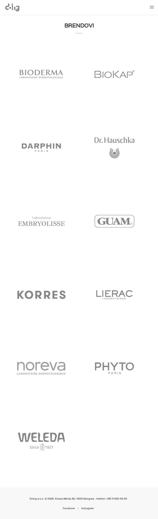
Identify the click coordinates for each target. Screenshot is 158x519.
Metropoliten (12, 7)
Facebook (69, 508)
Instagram (87, 508)
